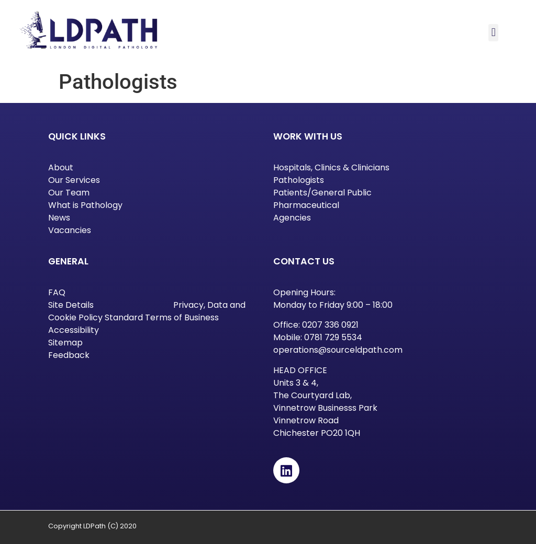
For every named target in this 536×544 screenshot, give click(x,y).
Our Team (69, 193)
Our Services (74, 180)
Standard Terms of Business (162, 317)
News (59, 218)
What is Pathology (85, 205)
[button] (493, 32)
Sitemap (65, 343)
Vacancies (69, 230)
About (60, 167)
